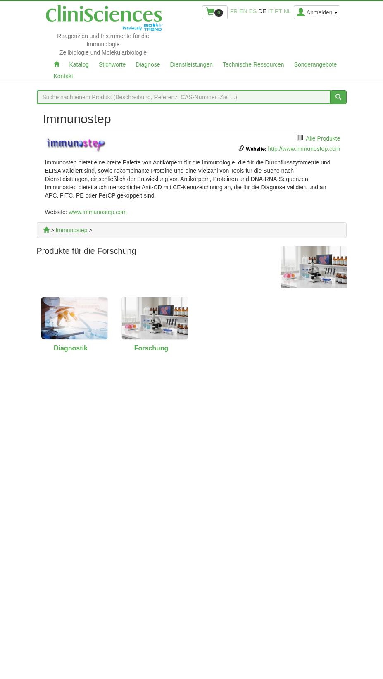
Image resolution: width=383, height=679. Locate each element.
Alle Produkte (323, 138)
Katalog (79, 64)
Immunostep (71, 230)
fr (234, 11)
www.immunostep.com (98, 212)
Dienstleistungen (191, 64)
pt (278, 11)
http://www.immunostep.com (304, 148)
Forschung (151, 348)
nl (287, 11)
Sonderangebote (315, 64)
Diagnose (148, 64)
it (270, 11)
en (243, 11)
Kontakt (63, 76)
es (253, 11)
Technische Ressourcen (253, 64)
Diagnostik (71, 348)
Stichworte (112, 64)
